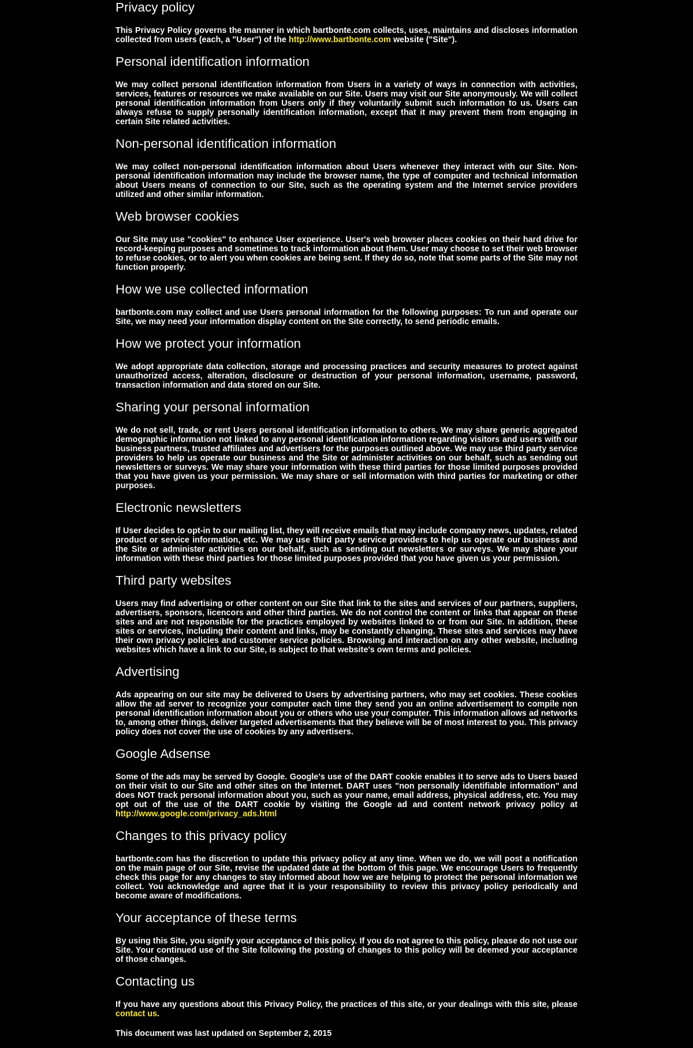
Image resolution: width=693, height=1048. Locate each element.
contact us (136, 1013)
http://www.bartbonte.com (340, 39)
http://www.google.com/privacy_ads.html (196, 813)
